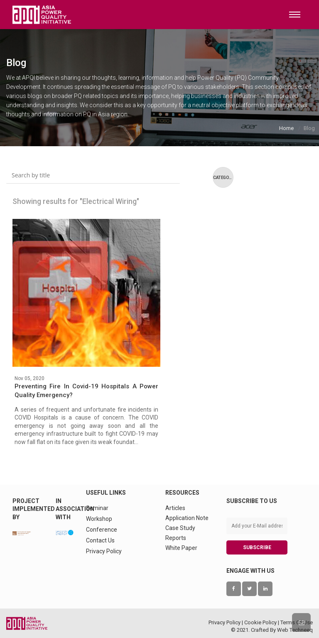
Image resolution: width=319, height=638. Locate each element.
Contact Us (100, 540)
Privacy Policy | (226, 622)
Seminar (97, 508)
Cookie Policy (260, 622)
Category (223, 177)
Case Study (180, 528)
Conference (101, 529)
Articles (175, 508)
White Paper (181, 548)
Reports (175, 538)
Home (286, 128)
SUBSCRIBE (257, 547)
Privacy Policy (104, 551)
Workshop (99, 518)
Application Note (187, 518)
